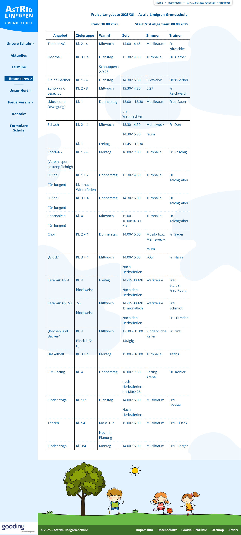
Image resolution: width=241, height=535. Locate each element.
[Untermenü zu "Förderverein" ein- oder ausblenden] (18, 102)
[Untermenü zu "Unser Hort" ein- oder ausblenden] (19, 90)
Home (159, 2)
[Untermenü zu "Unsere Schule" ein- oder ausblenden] (19, 43)
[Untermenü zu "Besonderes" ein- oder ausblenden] (19, 78)
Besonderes (175, 2)
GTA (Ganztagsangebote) (201, 2)
